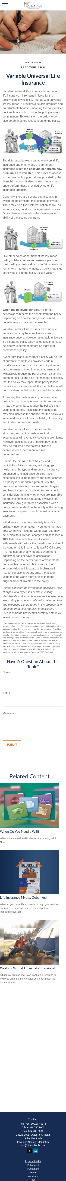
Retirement (33, 1165)
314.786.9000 (37, 1127)
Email (6, 692)
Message (8, 713)
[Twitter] (29, 1151)
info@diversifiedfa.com (33, 1145)
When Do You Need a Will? (19, 831)
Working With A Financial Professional (27, 968)
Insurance (33, 1176)
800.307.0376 (38, 1123)
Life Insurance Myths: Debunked (23, 897)
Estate (33, 1172)
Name (6, 672)
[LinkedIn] (35, 1151)
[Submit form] (12, 744)
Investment (33, 1168)
